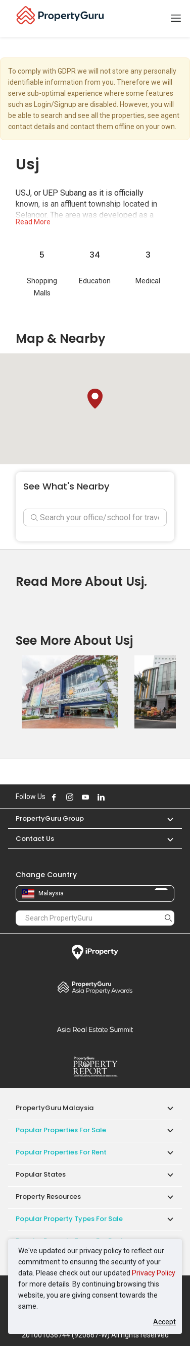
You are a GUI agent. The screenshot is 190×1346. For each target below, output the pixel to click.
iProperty (95, 952)
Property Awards (95, 987)
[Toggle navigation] (176, 18)
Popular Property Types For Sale (69, 1218)
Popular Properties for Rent (61, 1152)
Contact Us (35, 838)
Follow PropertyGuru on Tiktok (126, 797)
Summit (95, 1029)
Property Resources (48, 1196)
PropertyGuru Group (50, 818)
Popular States (41, 1174)
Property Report (95, 1067)
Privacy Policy (153, 1273)
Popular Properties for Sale (61, 1130)
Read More (33, 222)
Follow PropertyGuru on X (115, 797)
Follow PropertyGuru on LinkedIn (101, 797)
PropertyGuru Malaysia (54, 1108)
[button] (95, 399)
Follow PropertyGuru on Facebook (54, 797)
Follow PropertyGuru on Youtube (85, 797)
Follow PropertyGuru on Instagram (70, 797)
